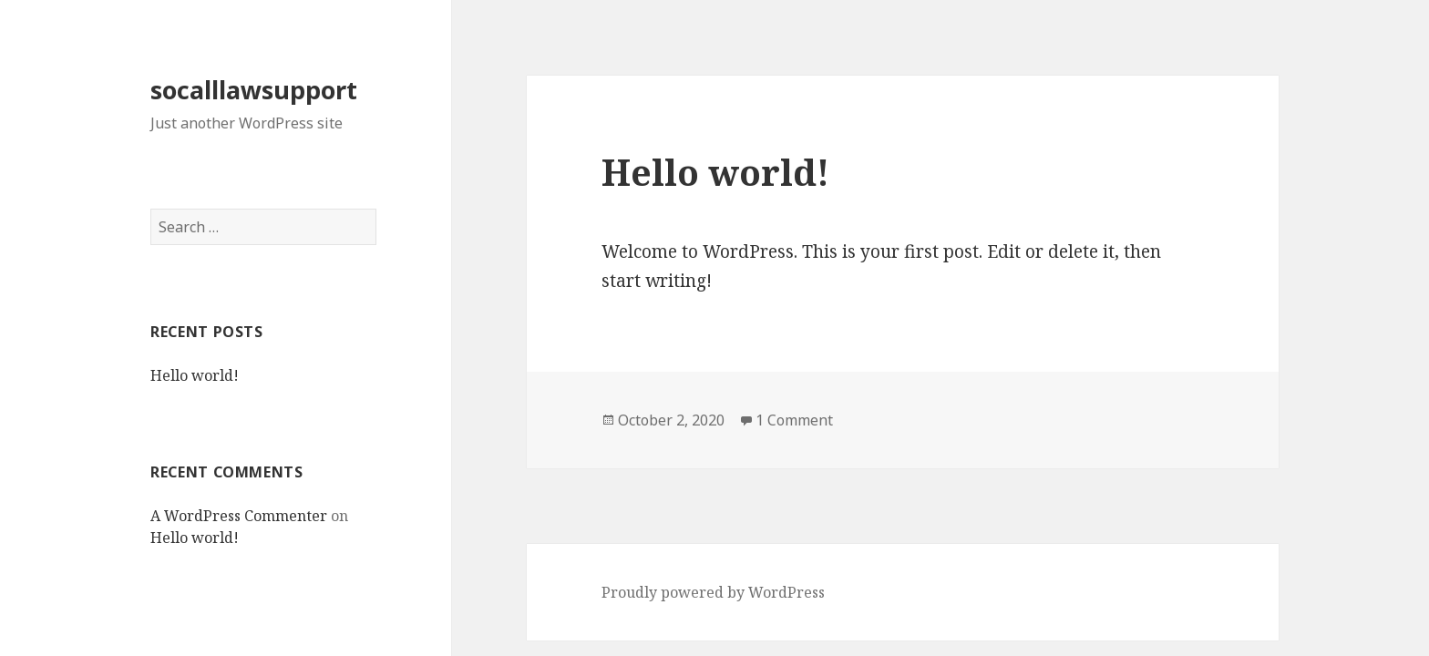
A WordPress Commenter (238, 516)
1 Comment (794, 420)
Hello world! (194, 375)
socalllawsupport (253, 90)
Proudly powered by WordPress (713, 592)
